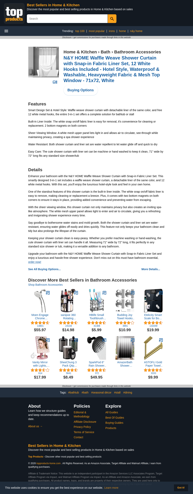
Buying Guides (114, 422)
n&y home (136, 31)
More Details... (151, 269)
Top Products (36, 456)
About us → (35, 426)
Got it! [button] (181, 487)
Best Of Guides (114, 417)
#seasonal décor (101, 392)
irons (112, 31)
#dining (127, 392)
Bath (105, 51)
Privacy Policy (82, 426)
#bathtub (73, 392)
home (122, 31)
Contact (78, 437)
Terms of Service (84, 432)
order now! (34, 261)
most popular (97, 31)
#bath (85, 392)
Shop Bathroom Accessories (45, 284)
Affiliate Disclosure (85, 421)
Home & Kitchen (80, 51)
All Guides (111, 412)
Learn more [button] (111, 487)
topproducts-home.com (49, 463)
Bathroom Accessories (137, 51)
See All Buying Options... (44, 269)
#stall (117, 392)
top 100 (80, 31)
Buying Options (81, 90)
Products (110, 428)
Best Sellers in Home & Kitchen (53, 5)
